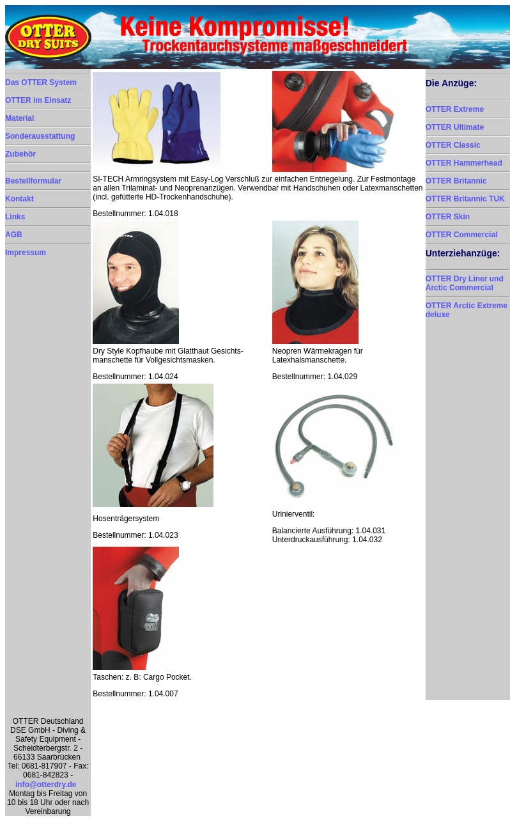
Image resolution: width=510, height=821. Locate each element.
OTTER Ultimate (455, 127)
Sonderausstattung (40, 136)
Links (15, 216)
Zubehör (20, 154)
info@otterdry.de (45, 784)
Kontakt (19, 198)
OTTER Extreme (455, 109)
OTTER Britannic (456, 180)
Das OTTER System (41, 82)
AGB (13, 234)
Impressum (25, 252)
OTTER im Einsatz (38, 100)
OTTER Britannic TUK (465, 198)
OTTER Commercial (462, 234)
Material (19, 118)
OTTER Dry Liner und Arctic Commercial (465, 283)
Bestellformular (33, 180)
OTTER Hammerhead (464, 163)
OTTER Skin (448, 216)
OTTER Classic (453, 145)
